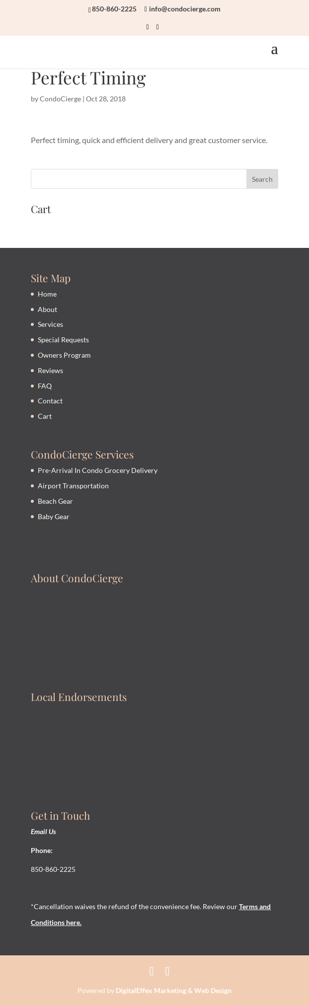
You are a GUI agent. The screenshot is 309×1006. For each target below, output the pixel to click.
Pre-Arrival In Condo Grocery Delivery (97, 470)
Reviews (50, 370)
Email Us (43, 831)
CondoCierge (60, 98)
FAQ (45, 386)
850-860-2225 (114, 8)
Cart (45, 416)
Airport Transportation (73, 485)
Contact (50, 400)
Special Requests (63, 339)
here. (73, 922)
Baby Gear (54, 516)
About (47, 309)
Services (50, 324)
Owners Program (64, 355)
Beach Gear (55, 501)
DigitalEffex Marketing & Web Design (174, 990)
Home (47, 294)
